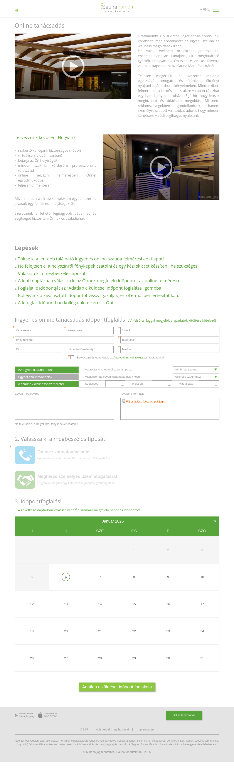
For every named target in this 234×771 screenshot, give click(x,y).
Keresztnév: (75, 330)
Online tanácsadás (183, 724)
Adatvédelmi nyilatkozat (128, 357)
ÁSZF (84, 738)
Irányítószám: (25, 339)
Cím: (19, 349)
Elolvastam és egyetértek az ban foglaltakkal (120, 357)
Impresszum (145, 738)
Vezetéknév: (24, 330)
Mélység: (137, 391)
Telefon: (127, 349)
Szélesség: (92, 391)
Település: (128, 339)
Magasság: (186, 391)
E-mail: (126, 330)
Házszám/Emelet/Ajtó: (81, 349)
